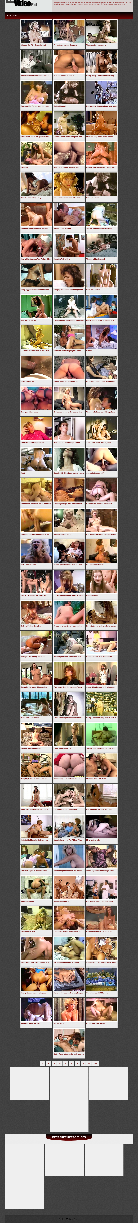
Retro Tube (12, 15)
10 (95, 1063)
